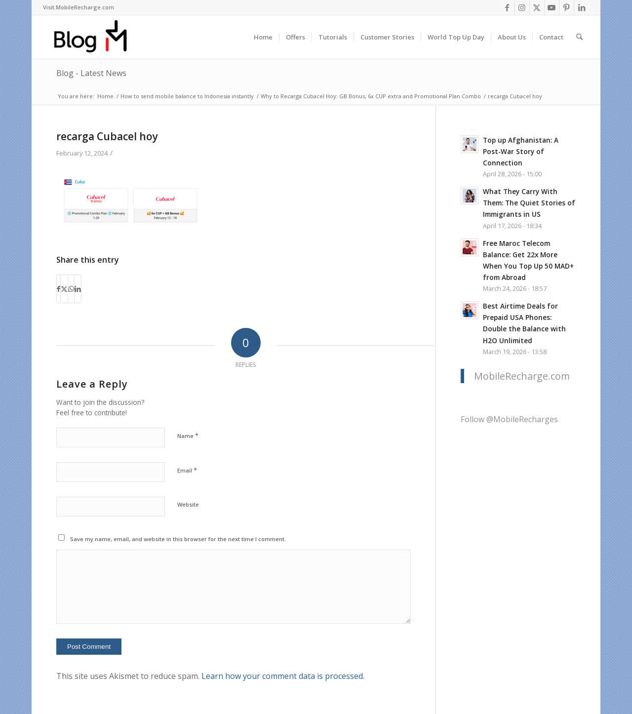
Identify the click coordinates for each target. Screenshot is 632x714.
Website (188, 504)
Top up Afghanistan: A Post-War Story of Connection (520, 151)
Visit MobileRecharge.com (78, 7)
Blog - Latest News (91, 73)
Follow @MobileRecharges (509, 419)
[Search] (579, 37)
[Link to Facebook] (507, 7)
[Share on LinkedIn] (78, 289)
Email (187, 470)
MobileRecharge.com (522, 376)
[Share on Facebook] (58, 289)
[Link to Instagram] (522, 7)
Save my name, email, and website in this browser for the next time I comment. (178, 539)
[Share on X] (64, 289)
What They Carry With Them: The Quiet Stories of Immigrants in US (529, 203)
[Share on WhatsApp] (71, 289)
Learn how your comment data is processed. (282, 676)
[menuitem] (78, 7)
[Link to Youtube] (552, 7)
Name (187, 435)
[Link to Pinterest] (566, 7)
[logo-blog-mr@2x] (96, 37)
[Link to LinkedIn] (581, 7)
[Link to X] (537, 7)
